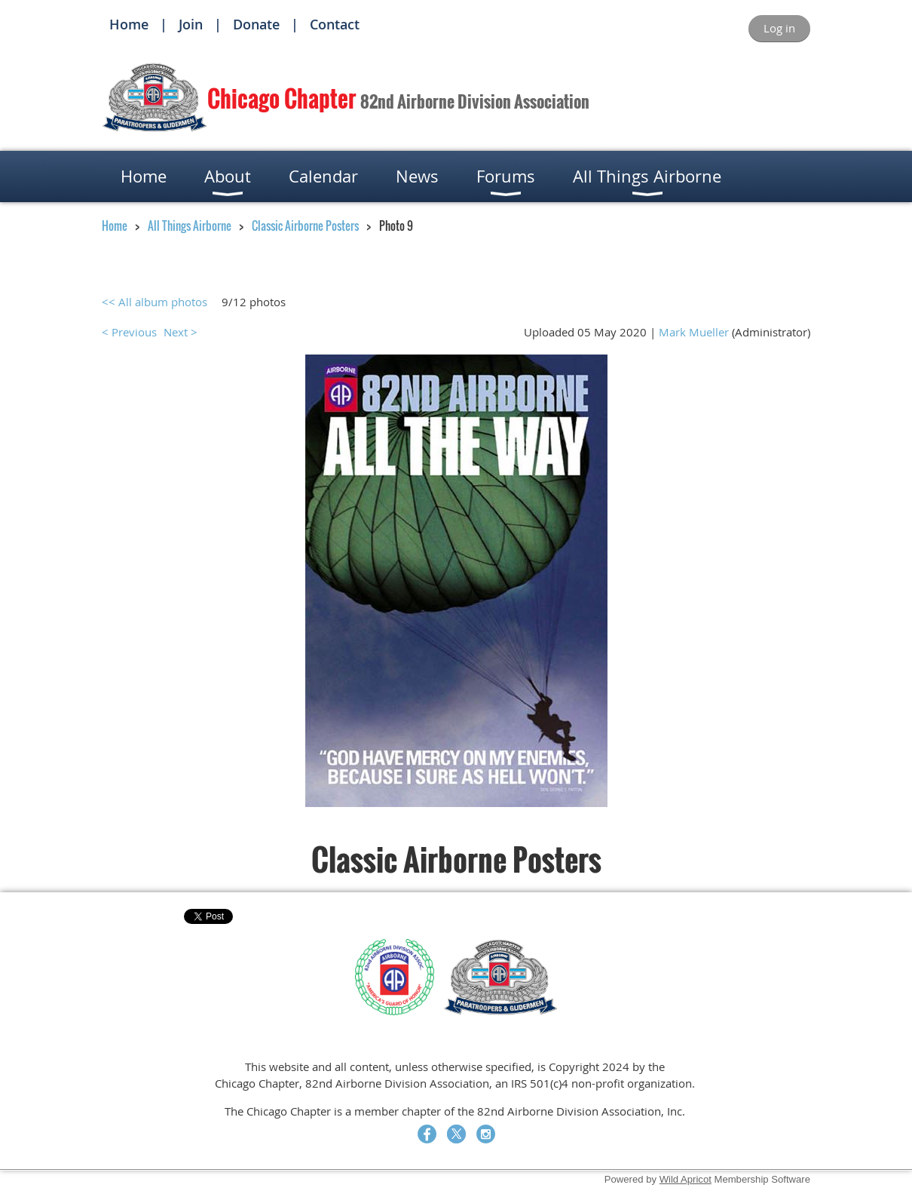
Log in (779, 27)
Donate (256, 24)
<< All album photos (154, 301)
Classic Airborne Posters (305, 225)
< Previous (129, 331)
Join (191, 24)
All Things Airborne (189, 225)
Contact (335, 24)
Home (128, 24)
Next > (180, 331)
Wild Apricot (686, 1179)
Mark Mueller (694, 331)
